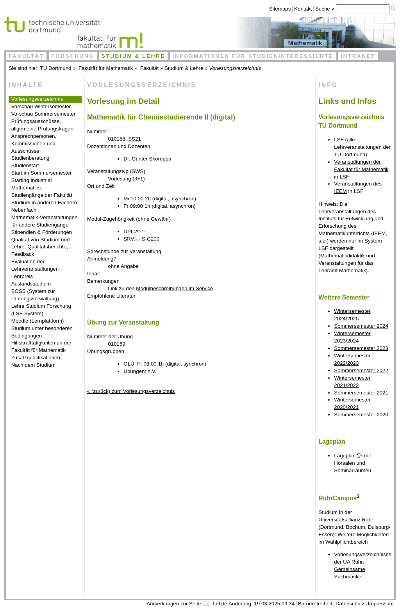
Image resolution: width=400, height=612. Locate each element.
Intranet (358, 56)
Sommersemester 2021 (361, 393)
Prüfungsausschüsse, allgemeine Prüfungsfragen (42, 125)
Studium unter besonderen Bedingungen (42, 332)
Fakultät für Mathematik (106, 68)
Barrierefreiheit (315, 604)
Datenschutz (350, 604)
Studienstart (25, 165)
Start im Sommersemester (41, 173)
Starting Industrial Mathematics (31, 184)
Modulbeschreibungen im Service (174, 288)
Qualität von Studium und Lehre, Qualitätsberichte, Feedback (40, 247)
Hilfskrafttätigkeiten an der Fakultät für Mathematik (41, 346)
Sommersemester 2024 (361, 326)
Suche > (325, 9)
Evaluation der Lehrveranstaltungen (35, 265)
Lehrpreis (22, 276)
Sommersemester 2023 (361, 348)
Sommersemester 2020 (361, 415)
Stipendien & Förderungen (41, 232)
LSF (338, 140)
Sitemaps (280, 9)
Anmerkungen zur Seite (173, 604)
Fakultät (26, 56)
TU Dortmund (55, 68)
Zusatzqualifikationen (35, 357)
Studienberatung (30, 158)
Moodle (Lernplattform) (37, 321)
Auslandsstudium (31, 284)
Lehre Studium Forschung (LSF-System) (41, 309)
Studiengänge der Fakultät (41, 195)
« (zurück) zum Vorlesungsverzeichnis (131, 391)
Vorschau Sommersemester (43, 114)
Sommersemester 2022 (361, 370)
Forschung (72, 56)
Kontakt (303, 9)
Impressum (381, 604)
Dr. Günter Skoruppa (147, 159)
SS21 (134, 139)
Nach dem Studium (33, 365)
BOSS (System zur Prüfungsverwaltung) (35, 295)
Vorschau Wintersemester (41, 106)
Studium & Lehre (133, 56)
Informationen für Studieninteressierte (252, 56)
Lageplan (344, 456)
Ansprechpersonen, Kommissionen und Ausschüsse (34, 143)
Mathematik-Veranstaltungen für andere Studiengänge (44, 221)
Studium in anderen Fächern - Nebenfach (45, 206)
